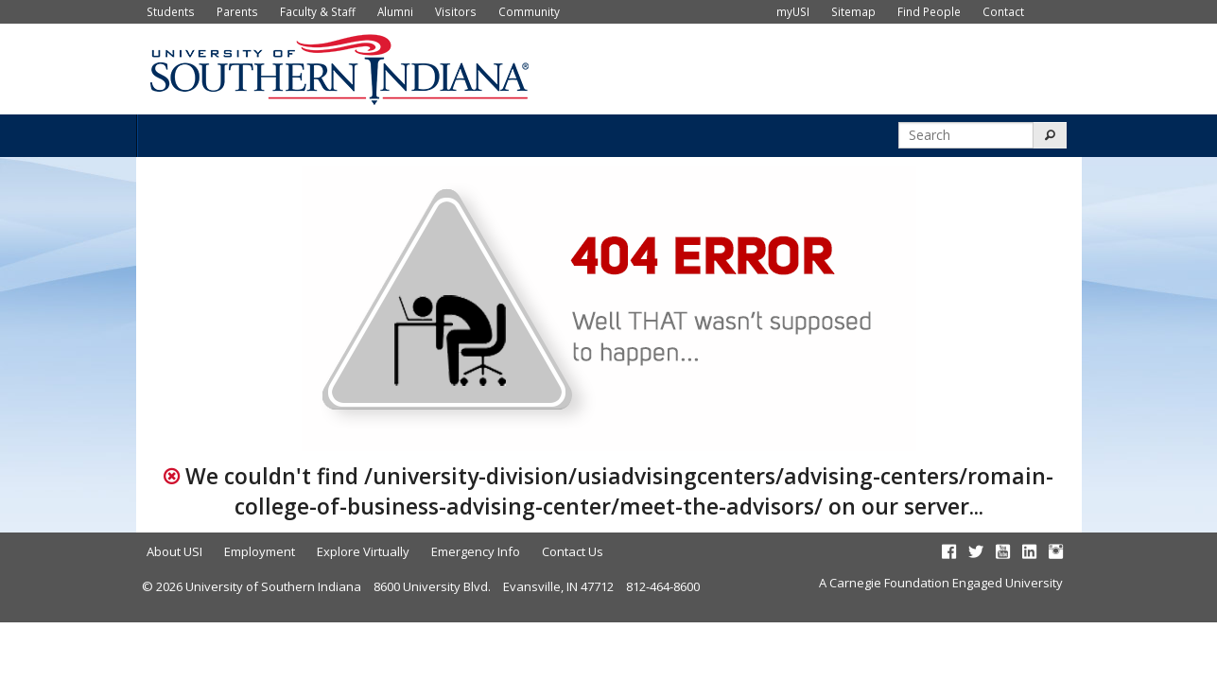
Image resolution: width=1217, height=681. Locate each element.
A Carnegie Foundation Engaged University (941, 582)
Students (171, 11)
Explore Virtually (363, 551)
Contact (1003, 11)
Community (529, 11)
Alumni (395, 11)
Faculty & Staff (318, 11)
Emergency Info (475, 551)
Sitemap (853, 11)
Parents (237, 11)
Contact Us (572, 551)
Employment (259, 551)
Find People (929, 11)
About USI (174, 551)
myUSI (792, 11)
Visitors (456, 11)
